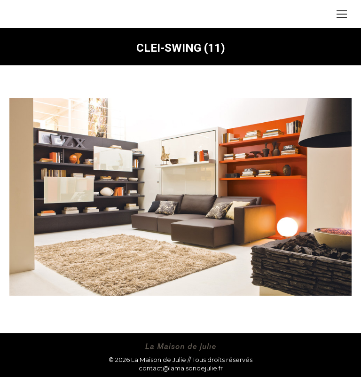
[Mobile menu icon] (341, 14)
